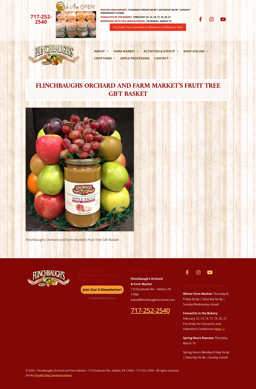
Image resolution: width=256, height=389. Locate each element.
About (101, 51)
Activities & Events (161, 51)
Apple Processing (134, 58)
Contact (163, 58)
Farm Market (126, 51)
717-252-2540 (41, 19)
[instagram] (212, 19)
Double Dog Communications (53, 375)
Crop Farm (105, 58)
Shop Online (195, 51)
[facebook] (201, 19)
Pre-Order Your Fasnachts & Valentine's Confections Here (148, 27)
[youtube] (224, 19)
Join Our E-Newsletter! (102, 289)
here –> (220, 329)
